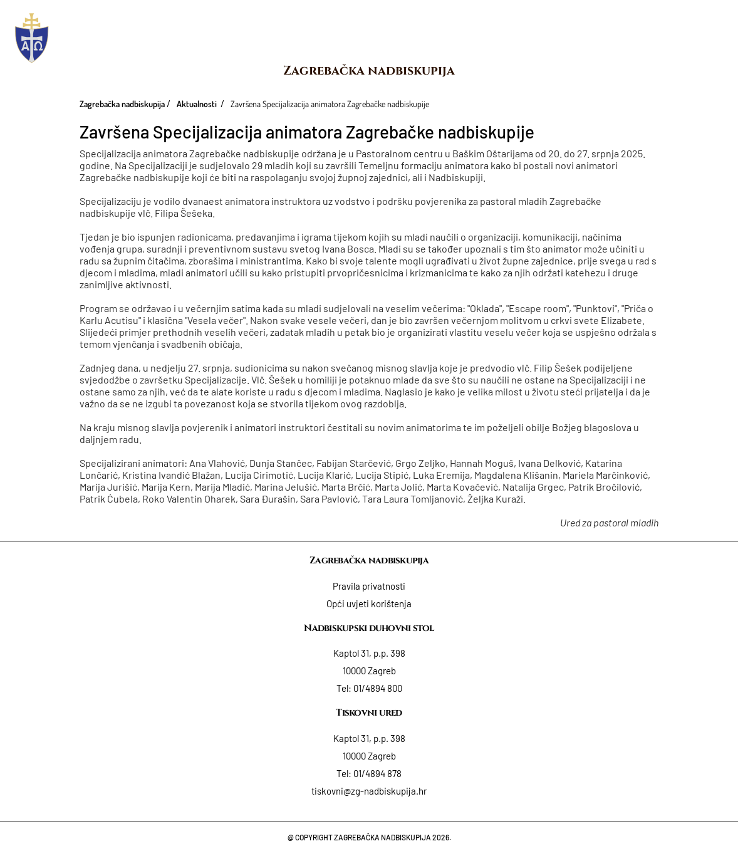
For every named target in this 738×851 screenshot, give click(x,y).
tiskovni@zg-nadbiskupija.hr (369, 790)
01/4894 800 (377, 688)
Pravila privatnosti (369, 586)
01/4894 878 (377, 773)
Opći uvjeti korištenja (369, 603)
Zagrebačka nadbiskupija (369, 70)
